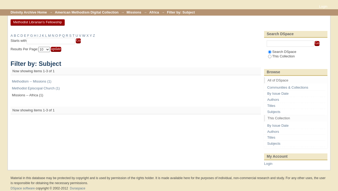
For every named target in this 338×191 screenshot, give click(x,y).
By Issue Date (278, 94)
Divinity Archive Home (29, 12)
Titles (271, 106)
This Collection (281, 56)
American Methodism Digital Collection (87, 12)
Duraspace (77, 188)
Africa (154, 12)
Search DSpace (282, 52)
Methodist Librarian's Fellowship (37, 22)
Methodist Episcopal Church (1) (36, 88)
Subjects (273, 112)
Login (323, 6)
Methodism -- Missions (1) (31, 81)
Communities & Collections (287, 87)
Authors (273, 100)
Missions (133, 12)
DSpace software (23, 188)
